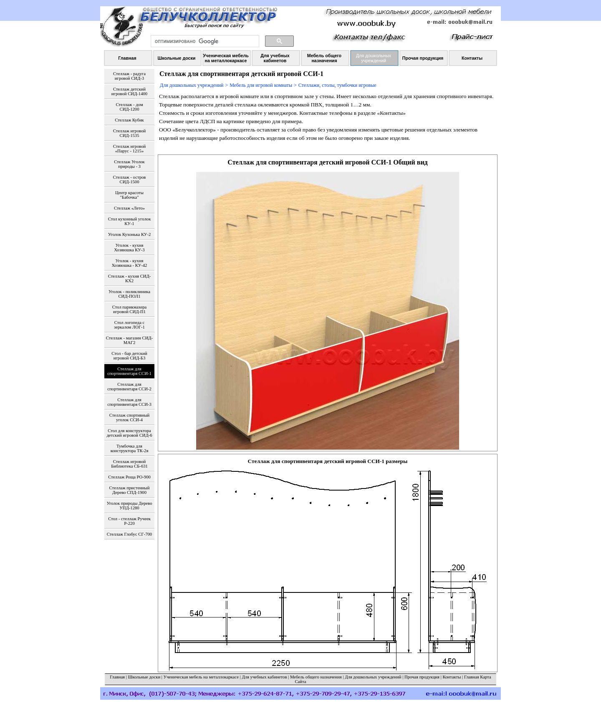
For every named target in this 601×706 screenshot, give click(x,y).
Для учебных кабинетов (264, 677)
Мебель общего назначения (316, 677)
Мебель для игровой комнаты (261, 85)
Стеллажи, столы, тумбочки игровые (337, 85)
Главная (117, 677)
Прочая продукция (421, 677)
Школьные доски (144, 677)
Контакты (451, 677)
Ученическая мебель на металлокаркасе (201, 677)
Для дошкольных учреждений (191, 85)
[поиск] (204, 41)
